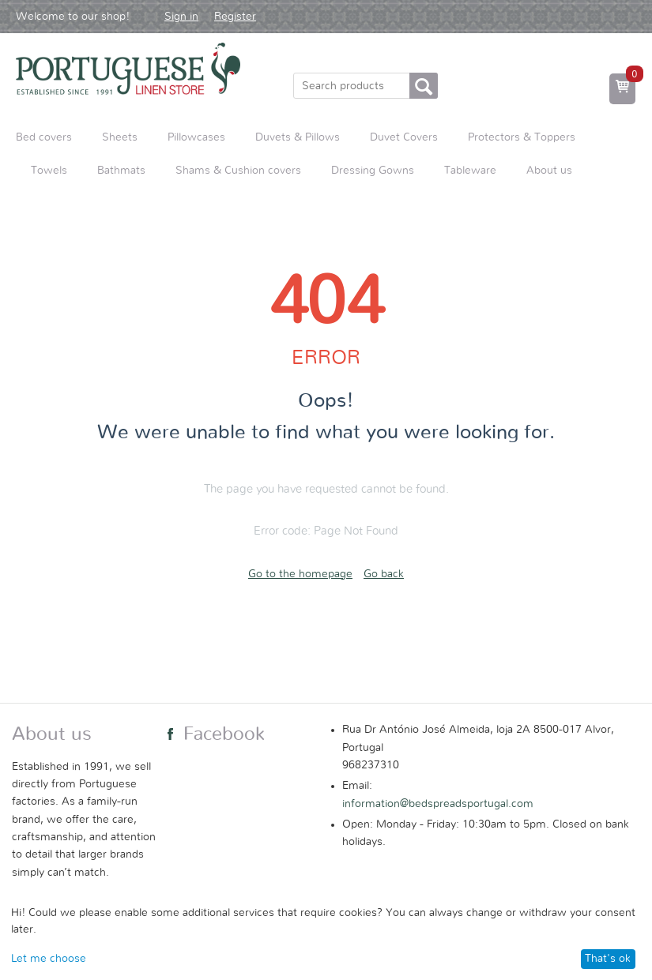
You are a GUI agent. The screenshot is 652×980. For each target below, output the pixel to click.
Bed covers (44, 137)
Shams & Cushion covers (238, 170)
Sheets (120, 137)
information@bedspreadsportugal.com (437, 803)
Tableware (470, 170)
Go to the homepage (300, 574)
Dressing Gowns (372, 170)
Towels (49, 170)
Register (235, 16)
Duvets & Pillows (297, 137)
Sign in (181, 16)
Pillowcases (196, 137)
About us (549, 170)
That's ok (608, 958)
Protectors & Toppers (521, 137)
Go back (384, 574)
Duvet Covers (404, 137)
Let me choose (48, 958)
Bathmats (121, 170)
